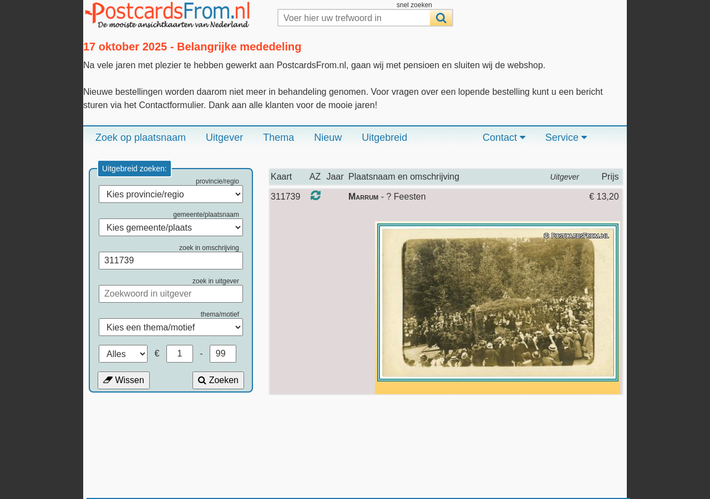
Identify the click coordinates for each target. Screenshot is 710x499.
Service (566, 137)
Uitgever (224, 137)
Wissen (123, 380)
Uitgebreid (384, 137)
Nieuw (328, 137)
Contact (504, 137)
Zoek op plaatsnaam (140, 137)
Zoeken (218, 380)
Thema (278, 137)
